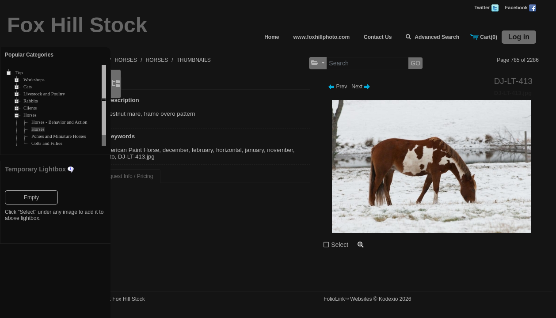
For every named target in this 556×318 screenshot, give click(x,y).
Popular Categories (29, 55)
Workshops (34, 79)
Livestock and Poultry (44, 93)
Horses (30, 115)
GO (436, 63)
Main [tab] (152, 83)
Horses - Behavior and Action (59, 122)
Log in (518, 37)
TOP (145, 60)
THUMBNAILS (238, 60)
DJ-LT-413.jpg (209, 156)
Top (19, 72)
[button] (339, 63)
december (220, 150)
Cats (27, 86)
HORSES (170, 60)
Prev (358, 86)
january (298, 150)
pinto (181, 156)
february (246, 150)
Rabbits (30, 100)
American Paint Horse (175, 150)
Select (360, 244)
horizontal (273, 150)
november (159, 156)
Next (381, 86)
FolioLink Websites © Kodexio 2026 (388, 299)
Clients (30, 108)
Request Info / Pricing (172, 176)
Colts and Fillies (46, 143)
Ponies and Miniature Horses (58, 136)
